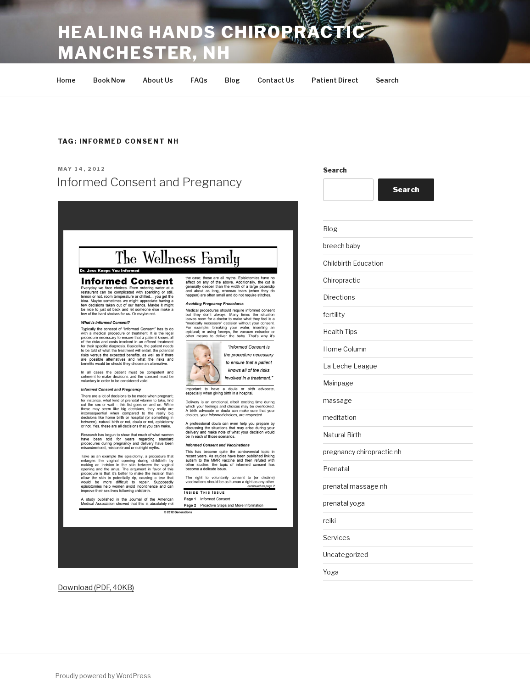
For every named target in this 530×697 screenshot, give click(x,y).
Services (336, 537)
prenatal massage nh (355, 486)
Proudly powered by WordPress (103, 676)
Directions (339, 297)
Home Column (345, 349)
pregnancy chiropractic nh (362, 452)
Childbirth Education (353, 263)
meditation (340, 417)
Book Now (109, 80)
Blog (232, 80)
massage (337, 400)
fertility (334, 314)
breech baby (341, 246)
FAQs (198, 80)
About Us (158, 80)
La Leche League (350, 366)
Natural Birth (342, 435)
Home (66, 80)
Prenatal (336, 469)
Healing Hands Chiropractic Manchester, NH (212, 42)
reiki (329, 520)
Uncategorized (345, 554)
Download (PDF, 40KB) (96, 587)
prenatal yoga (344, 503)
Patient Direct (335, 80)
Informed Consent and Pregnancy (149, 182)
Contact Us (275, 80)
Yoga (331, 572)
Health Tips (340, 331)
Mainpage (338, 383)
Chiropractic (341, 280)
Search (387, 80)
